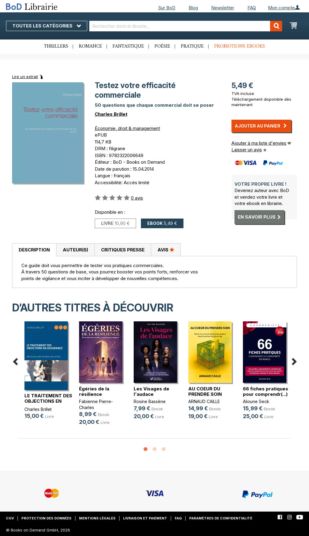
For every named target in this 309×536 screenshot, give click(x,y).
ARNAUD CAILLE (204, 401)
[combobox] (185, 26)
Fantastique (128, 46)
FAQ (251, 8)
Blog (193, 8)
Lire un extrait (25, 76)
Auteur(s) (75, 250)
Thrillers (56, 46)
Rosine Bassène (150, 401)
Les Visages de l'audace (151, 391)
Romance (90, 46)
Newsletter (222, 8)
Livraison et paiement (145, 518)
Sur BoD (166, 8)
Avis (166, 249)
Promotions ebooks (239, 46)
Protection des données (46, 518)
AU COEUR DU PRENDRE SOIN (205, 391)
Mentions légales (97, 518)
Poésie (162, 46)
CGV (10, 518)
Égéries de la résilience (94, 391)
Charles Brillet (111, 114)
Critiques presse (123, 250)
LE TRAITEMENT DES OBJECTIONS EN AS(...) (48, 401)
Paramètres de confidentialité (220, 518)
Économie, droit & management (127, 128)
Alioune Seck (256, 401)
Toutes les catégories (46, 26)
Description (34, 250)
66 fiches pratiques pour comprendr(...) (265, 391)
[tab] (34, 250)
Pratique (192, 46)
